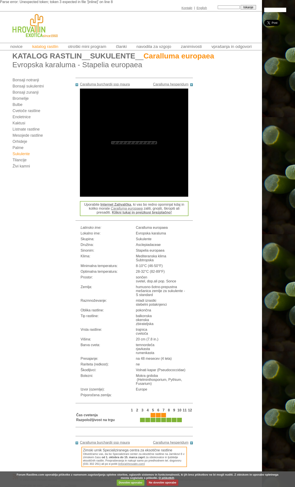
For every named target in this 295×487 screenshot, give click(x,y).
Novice (16, 46)
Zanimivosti (191, 46)
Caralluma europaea (127, 208)
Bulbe (17, 104)
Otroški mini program (87, 46)
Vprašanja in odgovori (232, 46)
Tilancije (20, 160)
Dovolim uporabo (130, 482)
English (202, 8)
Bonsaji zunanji (26, 92)
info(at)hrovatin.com (131, 463)
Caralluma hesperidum (170, 84)
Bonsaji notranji (26, 80)
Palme (18, 147)
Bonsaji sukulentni (28, 86)
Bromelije (21, 98)
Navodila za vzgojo (153, 46)
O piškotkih (166, 478)
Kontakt (186, 8)
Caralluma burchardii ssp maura (105, 84)
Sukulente (112, 56)
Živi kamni (21, 166)
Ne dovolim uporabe (162, 482)
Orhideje (20, 141)
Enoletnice (22, 117)
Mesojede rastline (28, 135)
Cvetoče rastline (26, 111)
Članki (121, 46)
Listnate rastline (26, 129)
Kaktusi (19, 123)
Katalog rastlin (45, 46)
